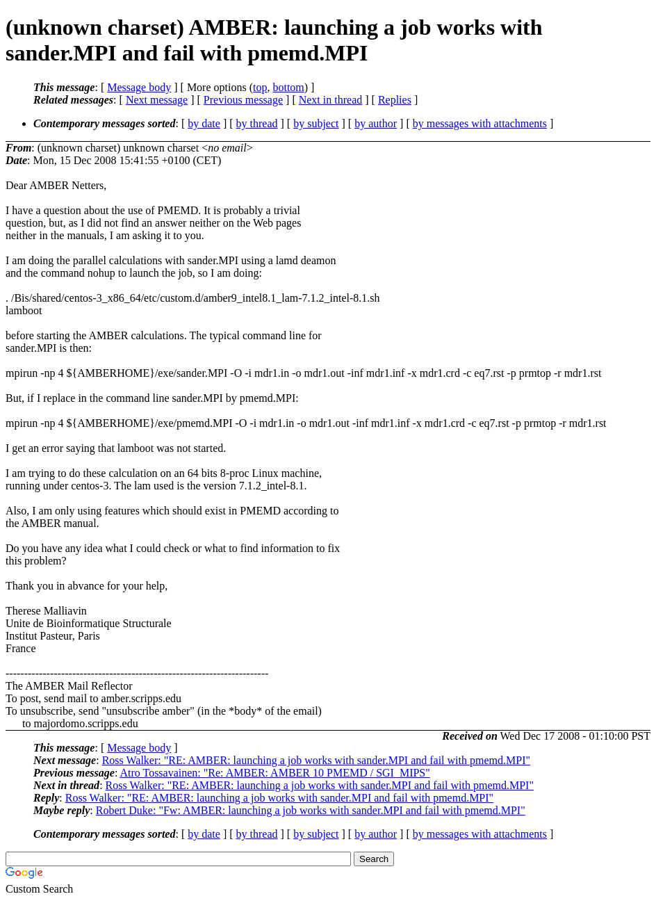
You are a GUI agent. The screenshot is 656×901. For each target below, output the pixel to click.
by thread (257, 123)
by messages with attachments (480, 123)
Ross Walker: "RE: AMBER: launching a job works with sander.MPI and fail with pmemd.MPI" (316, 760)
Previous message (243, 100)
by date (204, 123)
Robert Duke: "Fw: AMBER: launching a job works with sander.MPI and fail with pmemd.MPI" (310, 810)
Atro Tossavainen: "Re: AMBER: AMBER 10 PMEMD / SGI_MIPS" (274, 773)
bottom (288, 87)
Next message (157, 100)
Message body (139, 87)
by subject (315, 123)
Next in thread (331, 100)
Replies (394, 100)
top (260, 87)
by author (375, 123)
